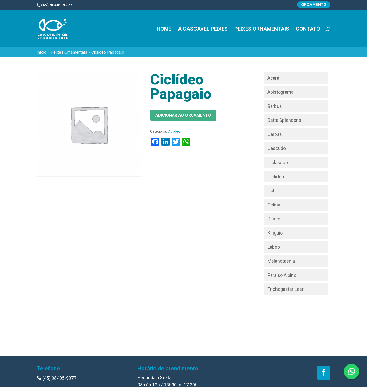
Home (164, 29)
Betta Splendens (284, 120)
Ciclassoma (279, 162)
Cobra (273, 190)
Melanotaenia (281, 261)
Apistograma (280, 92)
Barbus (274, 106)
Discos (274, 218)
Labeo (273, 247)
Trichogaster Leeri (286, 289)
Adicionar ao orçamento (183, 115)
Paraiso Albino (281, 275)
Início (41, 52)
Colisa (273, 204)
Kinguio (275, 233)
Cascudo (276, 148)
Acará (273, 78)
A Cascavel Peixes (203, 29)
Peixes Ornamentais (261, 29)
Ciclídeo (174, 131)
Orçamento (313, 4)
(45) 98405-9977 (56, 378)
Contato (308, 29)
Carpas (274, 134)
